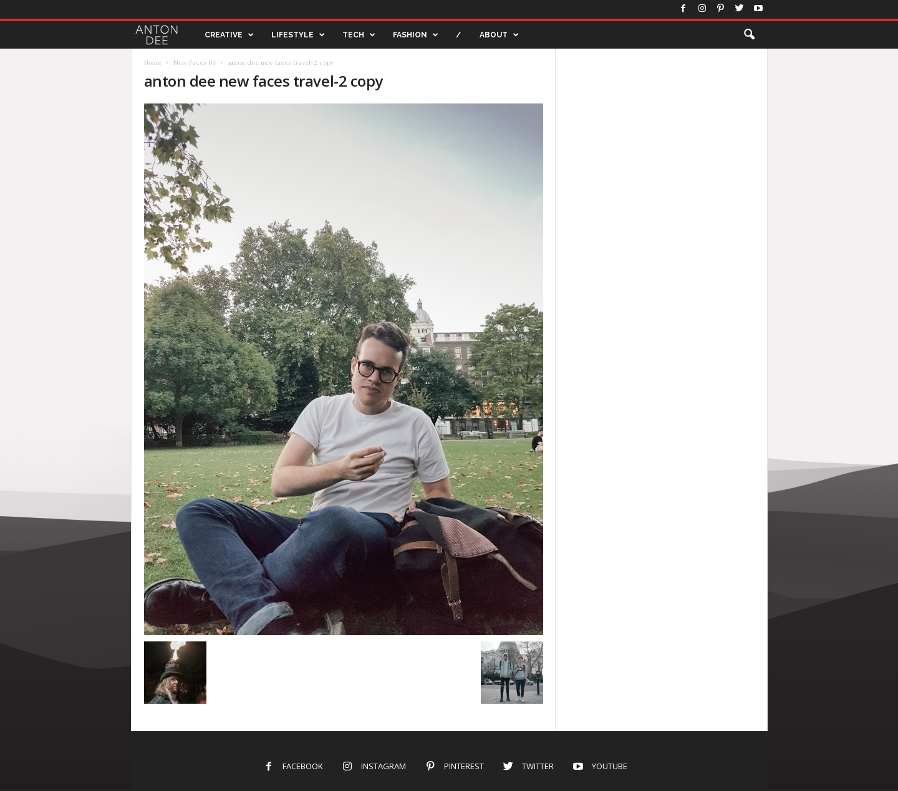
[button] (749, 35)
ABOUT (499, 35)
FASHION (415, 35)
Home (153, 63)
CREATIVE (229, 35)
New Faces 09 (194, 63)
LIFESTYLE (298, 35)
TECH (358, 35)
